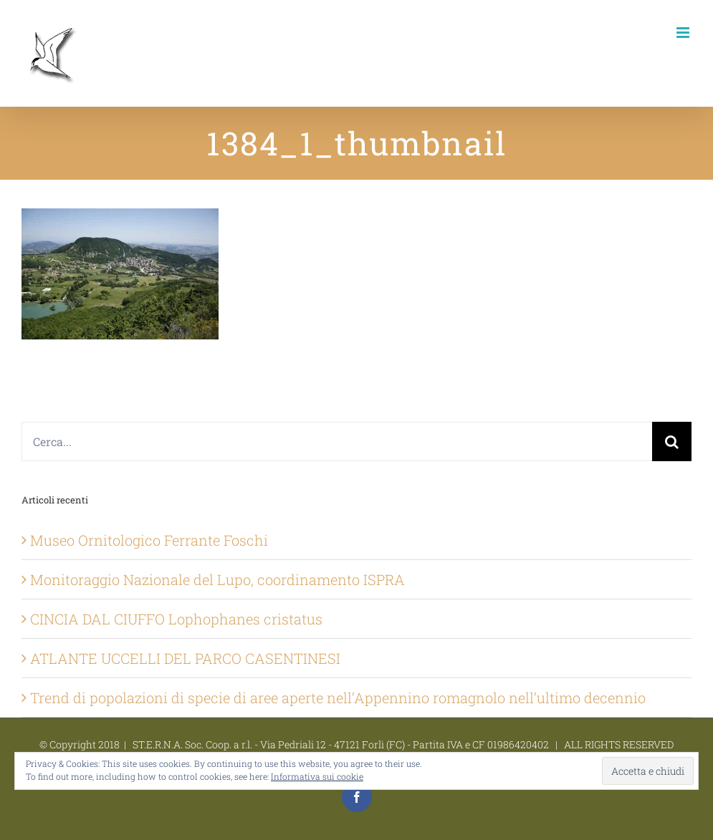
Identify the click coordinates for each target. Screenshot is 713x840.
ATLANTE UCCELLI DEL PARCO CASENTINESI (185, 658)
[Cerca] (672, 441)
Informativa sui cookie (317, 776)
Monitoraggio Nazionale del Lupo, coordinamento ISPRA (217, 579)
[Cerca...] (336, 441)
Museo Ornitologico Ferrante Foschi (149, 540)
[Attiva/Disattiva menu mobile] (684, 32)
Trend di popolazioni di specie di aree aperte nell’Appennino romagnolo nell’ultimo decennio (338, 697)
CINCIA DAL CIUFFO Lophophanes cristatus (176, 618)
